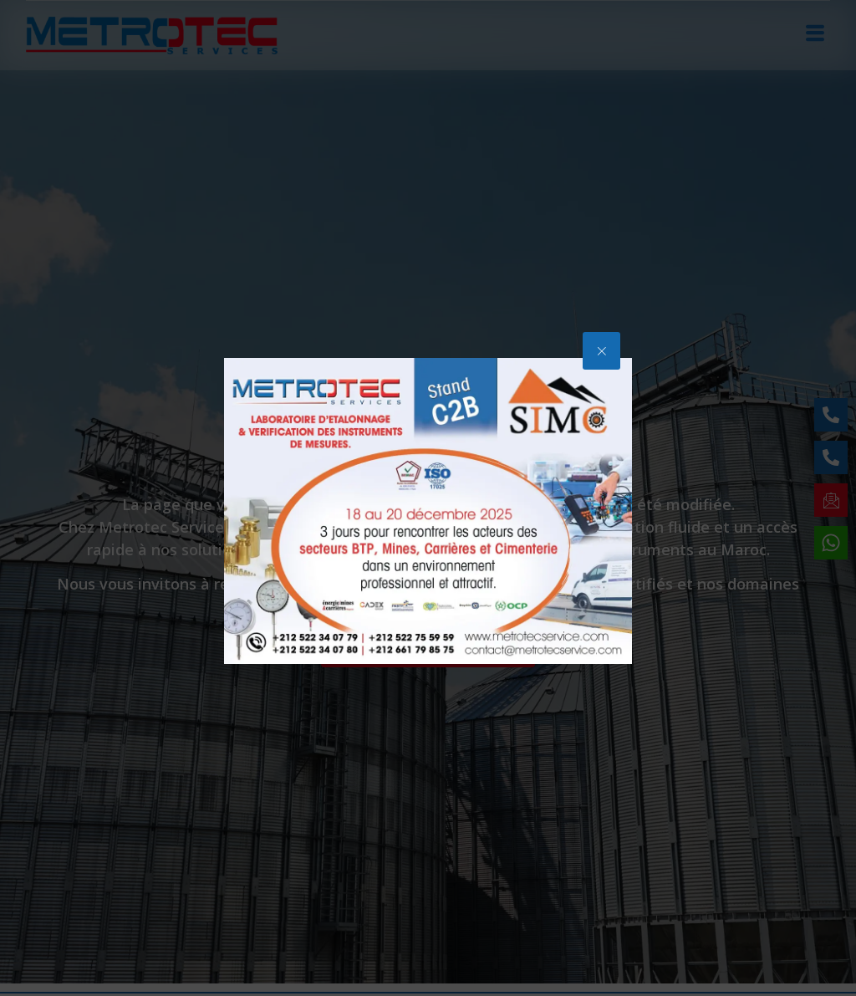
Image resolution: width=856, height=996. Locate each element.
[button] (601, 351)
